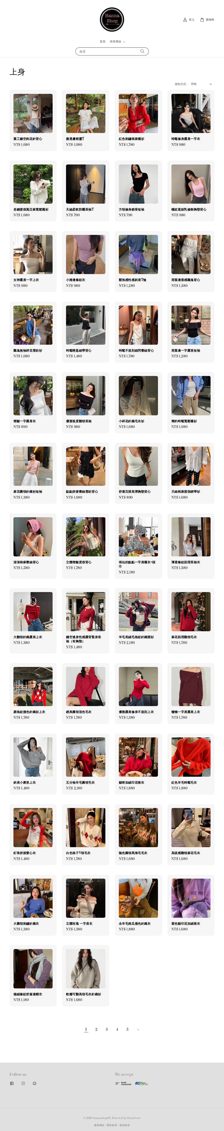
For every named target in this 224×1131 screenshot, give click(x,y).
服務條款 (99, 1125)
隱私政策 (112, 1125)
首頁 (102, 41)
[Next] (138, 1029)
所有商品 (115, 41)
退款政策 (124, 1125)
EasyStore (134, 1118)
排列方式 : (181, 84)
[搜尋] (142, 51)
